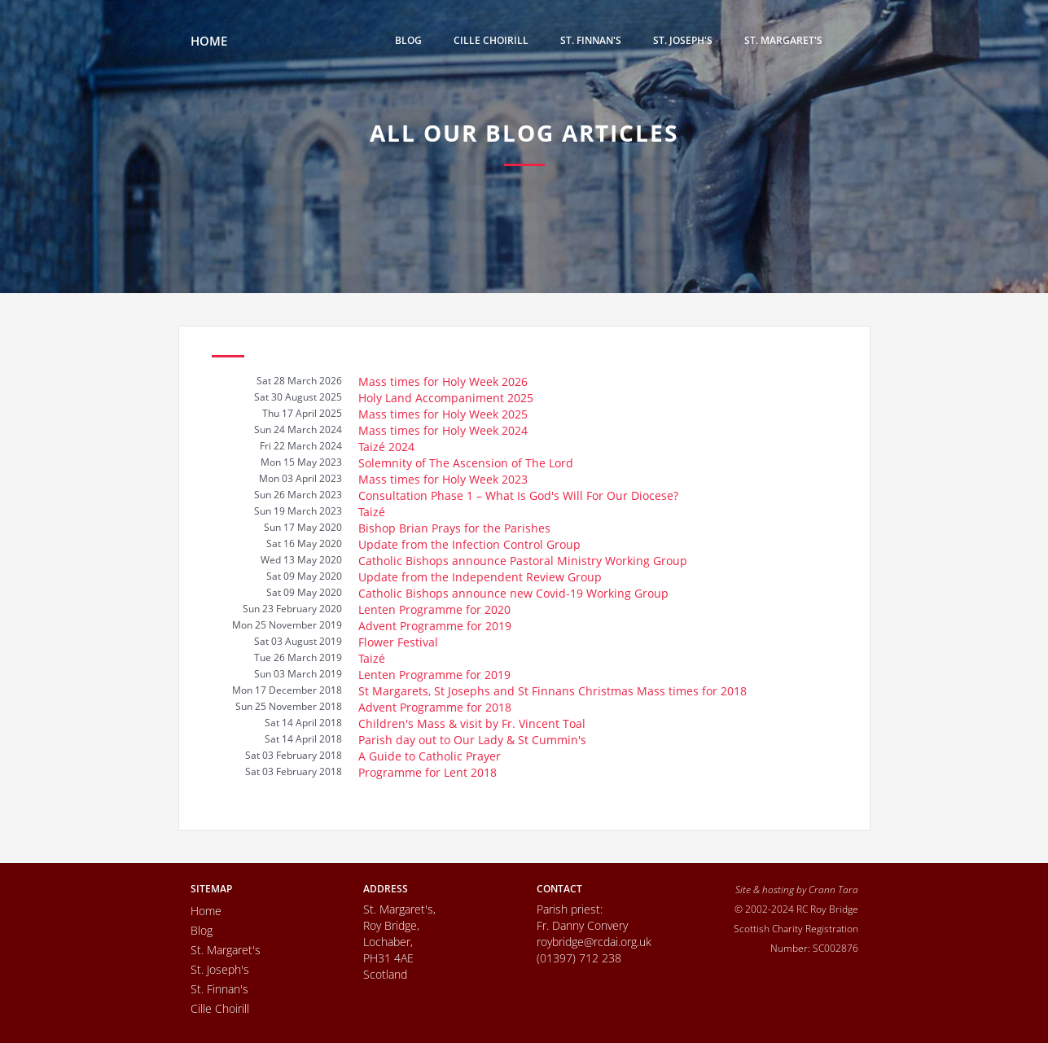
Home (206, 910)
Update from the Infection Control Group (469, 544)
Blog (408, 40)
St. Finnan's (590, 40)
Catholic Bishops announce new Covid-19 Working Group (513, 593)
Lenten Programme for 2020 (434, 609)
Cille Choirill (491, 40)
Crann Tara (833, 889)
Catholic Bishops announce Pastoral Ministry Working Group (522, 560)
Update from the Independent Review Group (480, 577)
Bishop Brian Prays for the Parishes (454, 528)
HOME (209, 41)
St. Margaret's (783, 40)
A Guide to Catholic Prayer (429, 756)
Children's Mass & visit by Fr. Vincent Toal (471, 723)
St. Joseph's (683, 40)
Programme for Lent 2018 (427, 772)
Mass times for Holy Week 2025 (443, 414)
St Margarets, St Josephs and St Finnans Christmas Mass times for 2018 (552, 691)
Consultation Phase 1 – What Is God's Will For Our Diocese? (518, 495)
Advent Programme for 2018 (434, 707)
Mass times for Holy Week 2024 (443, 430)
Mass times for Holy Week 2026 (443, 381)
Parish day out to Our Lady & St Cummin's (472, 739)
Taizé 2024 (386, 446)
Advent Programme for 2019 (434, 625)
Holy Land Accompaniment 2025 (445, 397)
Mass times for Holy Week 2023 (443, 479)
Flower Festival (398, 642)
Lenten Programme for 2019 (434, 674)
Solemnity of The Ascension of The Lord (465, 463)
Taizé (371, 511)
